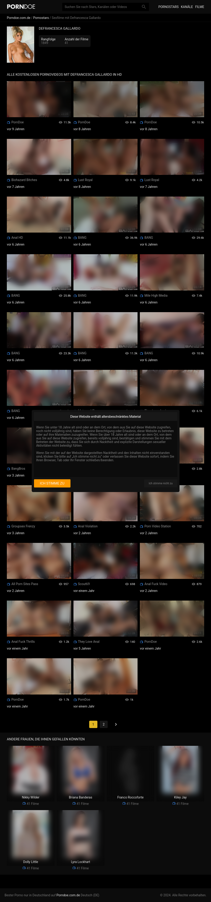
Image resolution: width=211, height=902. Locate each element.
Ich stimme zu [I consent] (52, 483)
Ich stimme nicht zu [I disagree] (160, 483)
